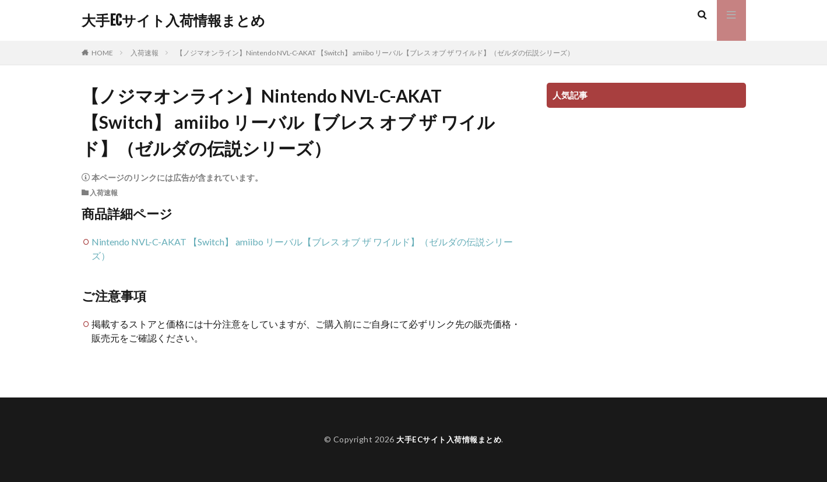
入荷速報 (145, 52)
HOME (102, 52)
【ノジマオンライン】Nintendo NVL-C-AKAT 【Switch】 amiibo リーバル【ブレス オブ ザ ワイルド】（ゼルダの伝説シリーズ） (375, 52)
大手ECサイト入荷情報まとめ (173, 20)
